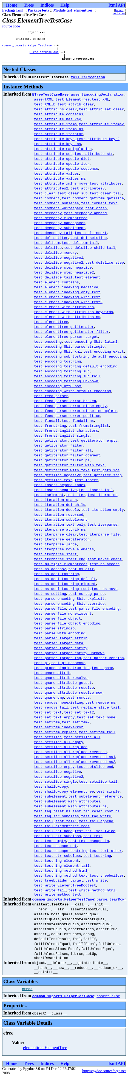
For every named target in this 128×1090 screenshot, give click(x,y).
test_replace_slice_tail (95, 712)
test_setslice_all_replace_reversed (70, 756)
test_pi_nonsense (68, 667)
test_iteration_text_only (59, 529)
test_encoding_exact (103, 356)
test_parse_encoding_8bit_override (69, 608)
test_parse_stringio (54, 633)
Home (11, 5)
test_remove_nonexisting (58, 707)
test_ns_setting (50, 598)
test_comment (47, 202)
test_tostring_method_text (60, 880)
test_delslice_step (104, 267)
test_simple (108, 796)
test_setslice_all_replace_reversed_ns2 (74, 766)
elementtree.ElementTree (45, 1055)
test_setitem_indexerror (58, 731)
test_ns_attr (81, 573)
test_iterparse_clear (55, 539)
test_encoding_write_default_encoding (72, 395)
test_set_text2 (79, 717)
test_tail (43, 825)
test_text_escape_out (55, 850)
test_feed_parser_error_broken (65, 405)
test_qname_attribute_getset (63, 687)
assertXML (43, 104)
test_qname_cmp (49, 702)
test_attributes (106, 188)
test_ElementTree (72, 104)
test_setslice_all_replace (60, 751)
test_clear (44, 198)
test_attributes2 (51, 193)
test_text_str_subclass (57, 860)
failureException (88, 81)
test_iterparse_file (99, 539)
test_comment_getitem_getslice (93, 202)
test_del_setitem (51, 242)
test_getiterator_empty (94, 445)
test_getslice (106, 474)
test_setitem (47, 726)
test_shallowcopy (51, 791)
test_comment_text (99, 207)
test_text (93, 840)
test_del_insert (91, 237)
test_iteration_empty (102, 514)
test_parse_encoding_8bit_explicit (69, 603)
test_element (87, 282)
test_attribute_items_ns (58, 133)
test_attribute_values (56, 178)
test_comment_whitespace (58, 212)
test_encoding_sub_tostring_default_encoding (80, 361)
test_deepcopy (48, 217)
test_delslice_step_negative (63, 272)
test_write (96, 885)
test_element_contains (56, 287)
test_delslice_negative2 (58, 267)
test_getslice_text (53, 484)
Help (64, 5)
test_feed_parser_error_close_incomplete (75, 415)
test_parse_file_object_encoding (67, 628)
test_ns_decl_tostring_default (65, 583)
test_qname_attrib (52, 677)
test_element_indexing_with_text (67, 301)
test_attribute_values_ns (59, 183)
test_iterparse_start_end (59, 563)
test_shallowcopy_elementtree (64, 796)
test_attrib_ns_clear (55, 113)
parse (101, 904)
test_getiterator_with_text (62, 474)
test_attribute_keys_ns (57, 148)
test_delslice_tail (53, 282)
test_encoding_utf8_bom (57, 390)
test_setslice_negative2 (58, 781)
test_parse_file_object (57, 623)
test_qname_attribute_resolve (64, 692)
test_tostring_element (56, 865)
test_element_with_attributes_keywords (73, 316)
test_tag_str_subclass (56, 820)
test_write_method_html (91, 895)
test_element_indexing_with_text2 (68, 306)
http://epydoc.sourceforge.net (104, 1078)
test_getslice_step (102, 479)
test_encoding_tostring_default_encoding (75, 371)
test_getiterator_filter (58, 450)
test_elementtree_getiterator (64, 331)
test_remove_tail (51, 712)
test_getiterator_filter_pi (62, 464)
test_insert (86, 484)
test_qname (102, 672)
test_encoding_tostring (57, 366)
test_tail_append (96, 825)
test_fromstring (50, 430)
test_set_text (48, 717)
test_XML (100, 104)
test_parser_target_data (58, 647)
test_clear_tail (106, 198)
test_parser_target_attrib (60, 642)
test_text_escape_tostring (60, 855)
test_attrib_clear (76, 109)
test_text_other (106, 855)
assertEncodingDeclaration (97, 99)
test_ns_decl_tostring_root (62, 593)
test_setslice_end (95, 771)
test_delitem (47, 247)
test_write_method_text (57, 899)
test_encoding (48, 346)
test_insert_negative (55, 494)
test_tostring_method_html (60, 875)
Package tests (38, 10)
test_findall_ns (78, 425)
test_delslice (48, 252)
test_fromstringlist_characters (66, 435)
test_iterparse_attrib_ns (59, 534)
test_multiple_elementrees (60, 568)
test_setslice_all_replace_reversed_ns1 (74, 761)
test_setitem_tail (97, 736)
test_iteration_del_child (59, 509)
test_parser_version (103, 662)
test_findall (47, 425)
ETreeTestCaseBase (44, 56)
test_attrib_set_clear (101, 113)
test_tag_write (96, 820)
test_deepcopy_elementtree (60, 222)
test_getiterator (51, 445)
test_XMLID (44, 109)
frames (119, 10)
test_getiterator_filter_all (63, 455)
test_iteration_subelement (60, 524)
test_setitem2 (76, 726)
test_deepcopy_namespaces (59, 227)
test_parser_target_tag (57, 662)
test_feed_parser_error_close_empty (70, 410)
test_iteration (102, 499)
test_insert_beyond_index (59, 489)
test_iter (75, 499)
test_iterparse (102, 529)
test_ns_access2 (50, 573)
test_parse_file (50, 613)
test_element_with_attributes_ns (67, 321)
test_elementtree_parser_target (66, 341)
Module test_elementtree (73, 10)
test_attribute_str (94, 158)
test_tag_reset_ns (52, 815)
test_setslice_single (55, 786)
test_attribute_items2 (101, 128)
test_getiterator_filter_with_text (69, 469)
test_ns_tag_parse (86, 598)
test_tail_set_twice (95, 835)
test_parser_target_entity (60, 652)
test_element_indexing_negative (66, 291)
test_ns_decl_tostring (56, 578)
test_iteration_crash (55, 504)
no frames (119, 13)
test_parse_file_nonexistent (63, 618)
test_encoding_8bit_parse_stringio (69, 351)
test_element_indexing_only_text (67, 296)
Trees (29, 5)
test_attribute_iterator (58, 138)
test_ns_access (105, 568)
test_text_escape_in (88, 845)
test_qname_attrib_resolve (60, 682)
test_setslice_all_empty (58, 746)
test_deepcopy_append (85, 217)
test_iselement (49, 499)
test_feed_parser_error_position (67, 420)
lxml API (117, 5)
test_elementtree (51, 326)
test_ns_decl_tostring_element (65, 588)
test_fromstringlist (88, 430)
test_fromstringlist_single (62, 440)
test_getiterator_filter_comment (67, 460)
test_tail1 (66, 825)
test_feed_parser (51, 400)
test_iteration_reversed (58, 519)
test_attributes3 (87, 193)
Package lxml (12, 10)
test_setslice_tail (98, 786)
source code (11, 26)
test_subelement (50, 801)
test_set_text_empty (54, 722)
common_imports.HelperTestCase (27, 48)
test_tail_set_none (53, 835)
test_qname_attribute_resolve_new (68, 697)
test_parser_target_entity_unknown (69, 657)
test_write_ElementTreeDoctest (65, 890)
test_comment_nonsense (56, 207)
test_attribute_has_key (57, 123)
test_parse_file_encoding (94, 613)
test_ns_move (105, 593)
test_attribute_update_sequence (66, 173)
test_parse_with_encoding (59, 637)
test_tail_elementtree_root (62, 830)
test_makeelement (104, 563)
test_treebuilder (107, 880)
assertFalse (108, 1003)
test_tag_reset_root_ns (96, 815)
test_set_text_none (96, 722)
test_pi (41, 667)
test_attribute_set (53, 158)
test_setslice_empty (54, 771)
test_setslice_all (82, 741)
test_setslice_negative (57, 776)
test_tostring (97, 860)
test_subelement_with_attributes (67, 806)
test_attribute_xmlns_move (60, 188)
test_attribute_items (55, 128)
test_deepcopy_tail (53, 237)
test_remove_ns (100, 707)
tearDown (117, 904)
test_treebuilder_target (58, 885)
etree (27, 996)
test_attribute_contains (58, 118)
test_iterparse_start (55, 558)
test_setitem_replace (55, 736)
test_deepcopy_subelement (59, 232)
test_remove (78, 702)
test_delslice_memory (55, 257)
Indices (47, 5)
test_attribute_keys (54, 143)
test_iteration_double (56, 514)
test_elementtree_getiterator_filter (71, 336)
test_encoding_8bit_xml (57, 356)
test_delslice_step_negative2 (64, 277)
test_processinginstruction (62, 672)
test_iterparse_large (55, 549)
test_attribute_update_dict (62, 163)
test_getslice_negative (57, 479)
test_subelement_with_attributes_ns (70, 811)
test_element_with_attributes (64, 311)
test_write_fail (50, 895)
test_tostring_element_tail (62, 870)
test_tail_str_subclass (57, 840)
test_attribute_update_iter (62, 168)
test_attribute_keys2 (98, 143)
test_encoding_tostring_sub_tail (67, 380)
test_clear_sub (72, 198)
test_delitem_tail (80, 247)
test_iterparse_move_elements (64, 553)
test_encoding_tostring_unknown (66, 385)
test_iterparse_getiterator (62, 544)
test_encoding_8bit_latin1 (90, 346)
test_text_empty (50, 845)
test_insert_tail (96, 494)
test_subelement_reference (95, 801)
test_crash (96, 212)
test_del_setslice (88, 242)
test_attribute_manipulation (63, 153)
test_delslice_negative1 (58, 262)
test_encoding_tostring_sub (62, 375)
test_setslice (48, 741)
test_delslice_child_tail (89, 252)
